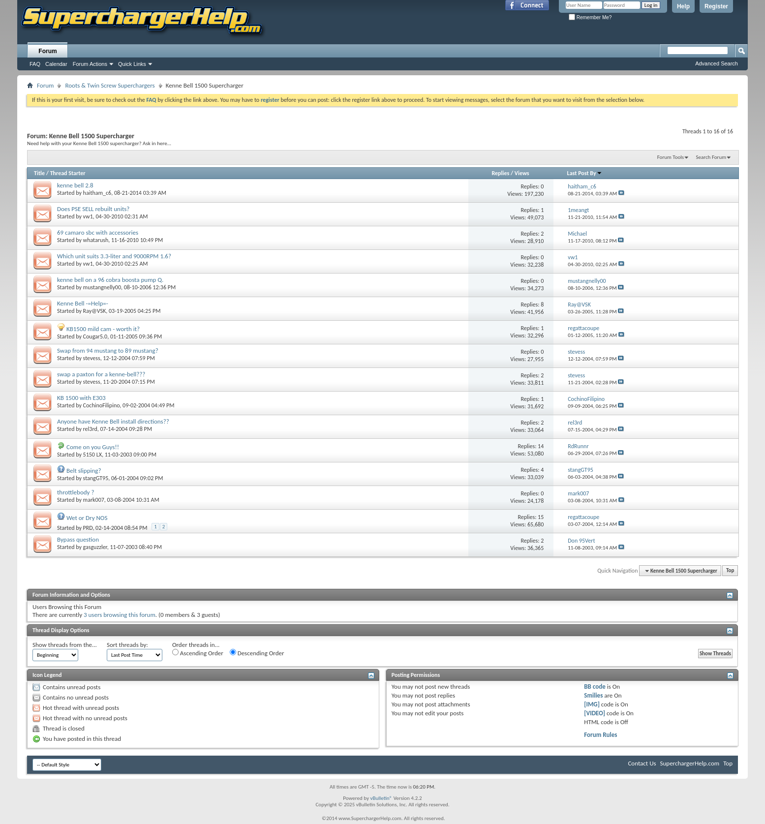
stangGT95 (96, 478)
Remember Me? (590, 17)
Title (39, 173)
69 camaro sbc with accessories (97, 232)
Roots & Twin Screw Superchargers (109, 85)
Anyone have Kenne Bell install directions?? (113, 421)
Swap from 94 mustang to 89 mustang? (107, 350)
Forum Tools (670, 157)
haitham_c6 (97, 192)
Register (716, 6)
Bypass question (78, 539)
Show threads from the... (64, 644)
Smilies (593, 695)
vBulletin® (381, 798)
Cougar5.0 (95, 336)
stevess (91, 358)
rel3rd (90, 429)
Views (522, 173)
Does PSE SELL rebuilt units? (93, 209)
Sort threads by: (127, 644)
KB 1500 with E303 (81, 397)
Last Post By (584, 173)
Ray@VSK (94, 310)
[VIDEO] (594, 713)
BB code (594, 686)
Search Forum (711, 157)
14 (541, 446)
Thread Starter (68, 173)
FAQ (35, 64)
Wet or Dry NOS (87, 517)
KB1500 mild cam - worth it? (103, 329)
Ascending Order (197, 653)
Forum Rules (600, 734)
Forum (47, 51)
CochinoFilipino (101, 405)
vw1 (88, 216)
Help (683, 6)
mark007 (93, 499)
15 (541, 517)
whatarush (96, 240)
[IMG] (592, 704)
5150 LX (92, 454)
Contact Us (642, 763)
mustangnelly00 (102, 287)
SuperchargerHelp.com (690, 763)
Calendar (56, 64)
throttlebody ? (75, 492)
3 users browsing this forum (119, 614)
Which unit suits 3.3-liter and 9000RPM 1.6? (114, 256)
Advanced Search (716, 63)
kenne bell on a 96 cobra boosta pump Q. (110, 279)
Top (730, 571)
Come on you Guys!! (92, 447)
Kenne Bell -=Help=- (82, 303)
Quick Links (132, 64)
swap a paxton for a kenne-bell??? (101, 374)
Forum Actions (90, 64)
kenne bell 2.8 (75, 185)
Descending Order (257, 653)
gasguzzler (95, 547)
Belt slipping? (83, 470)
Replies (500, 173)
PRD (88, 527)
